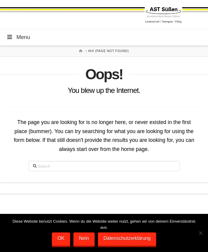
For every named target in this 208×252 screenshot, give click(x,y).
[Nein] (200, 233)
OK (61, 238)
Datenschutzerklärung (127, 238)
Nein (84, 238)
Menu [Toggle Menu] (18, 37)
